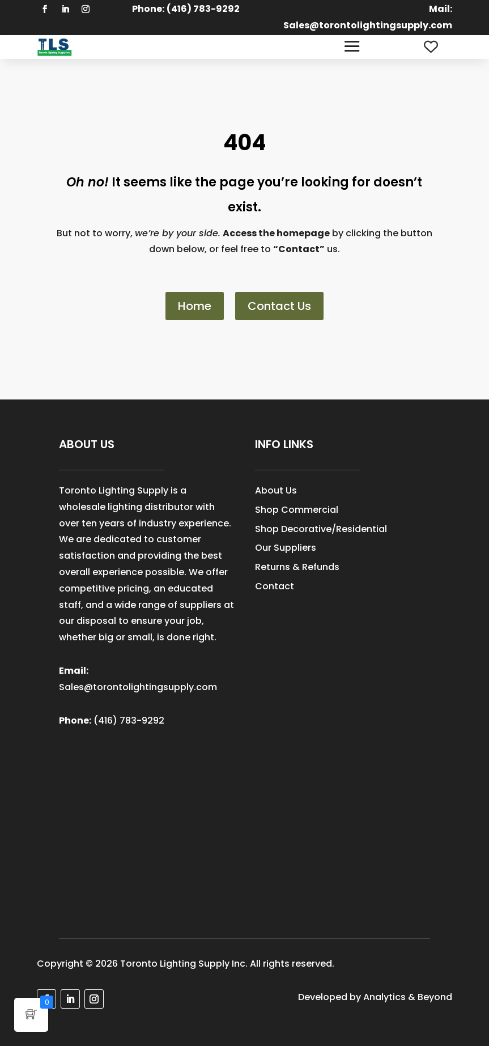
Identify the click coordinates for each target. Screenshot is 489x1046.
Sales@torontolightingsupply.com (367, 25)
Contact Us (279, 306)
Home (194, 306)
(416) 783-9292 (128, 720)
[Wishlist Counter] (431, 47)
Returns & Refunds (297, 566)
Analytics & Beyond (407, 997)
